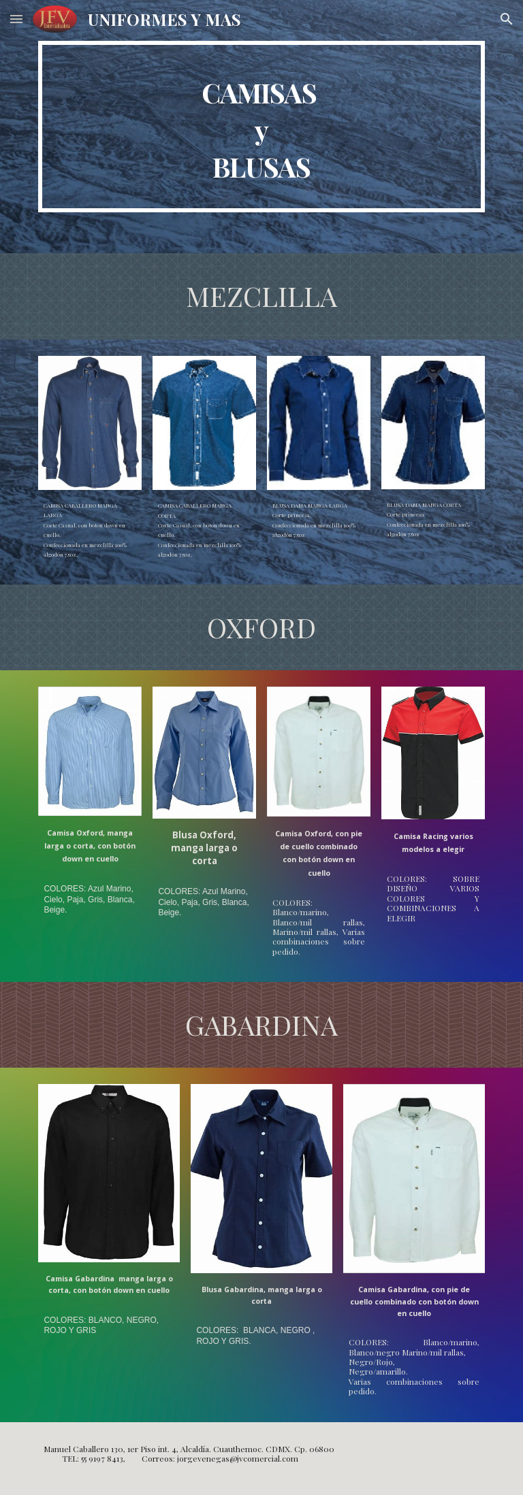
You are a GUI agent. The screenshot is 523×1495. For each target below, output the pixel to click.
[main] (261, 126)
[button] (16, 18)
